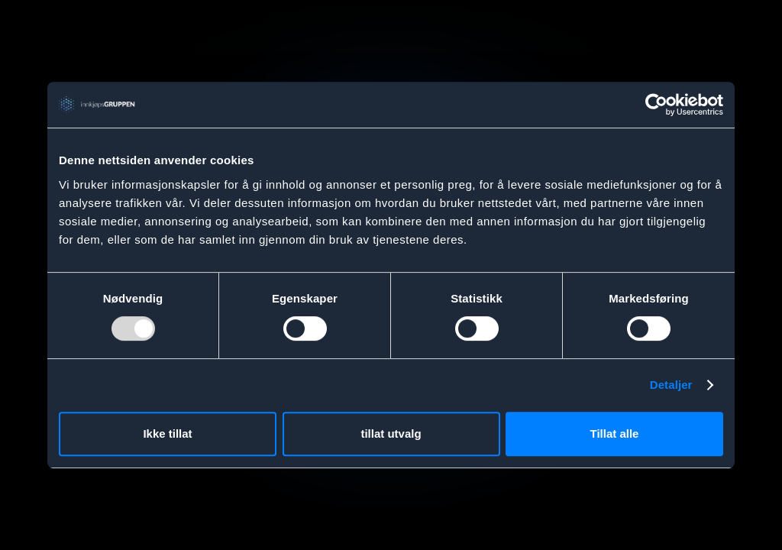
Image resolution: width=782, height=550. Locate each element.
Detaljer (671, 384)
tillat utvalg (390, 433)
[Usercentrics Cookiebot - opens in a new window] (656, 104)
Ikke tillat (167, 433)
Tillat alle (614, 433)
